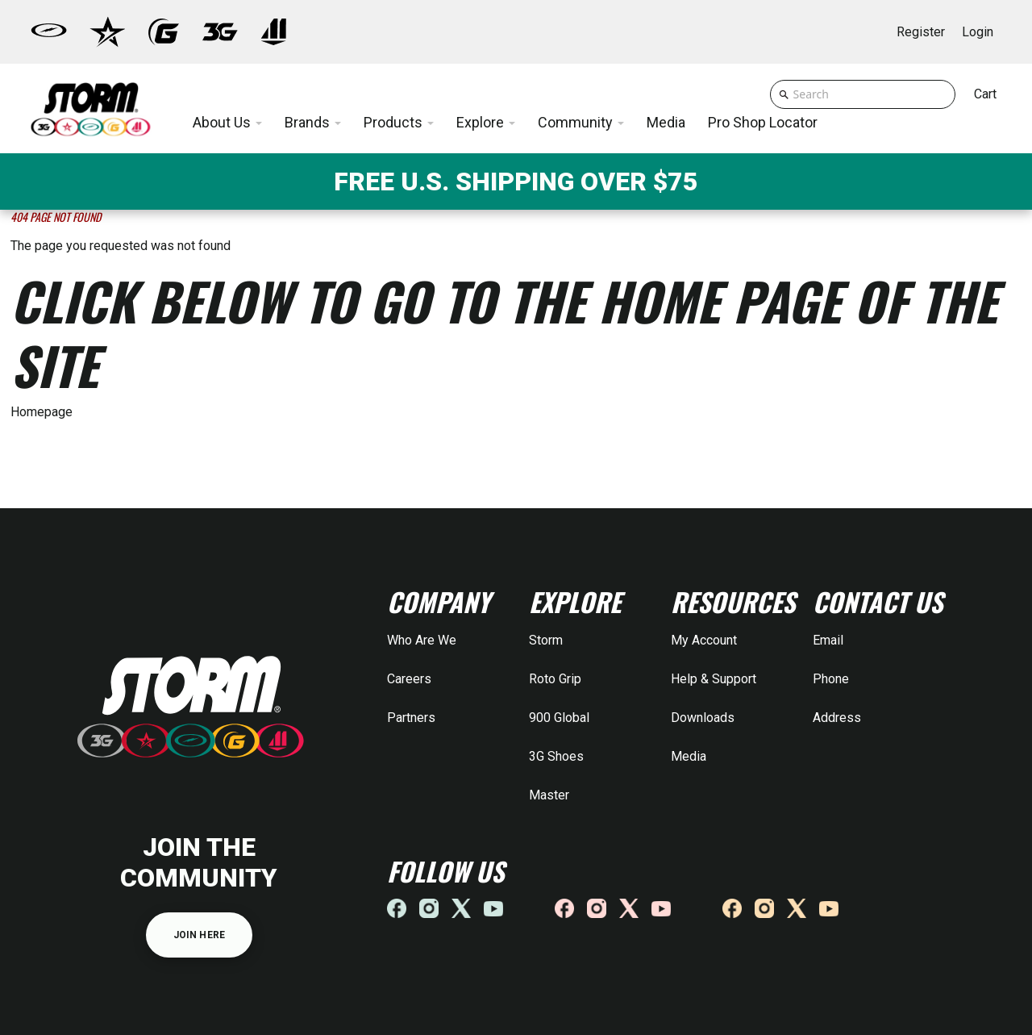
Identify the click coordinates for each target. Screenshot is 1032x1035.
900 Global (559, 717)
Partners (411, 717)
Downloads (702, 717)
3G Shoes (556, 756)
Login (977, 32)
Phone (831, 679)
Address (837, 717)
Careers (409, 679)
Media (688, 756)
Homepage (41, 411)
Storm (546, 640)
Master (549, 795)
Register (921, 32)
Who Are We (421, 640)
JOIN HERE (199, 935)
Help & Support (713, 679)
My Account (704, 640)
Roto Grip (555, 679)
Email (828, 640)
